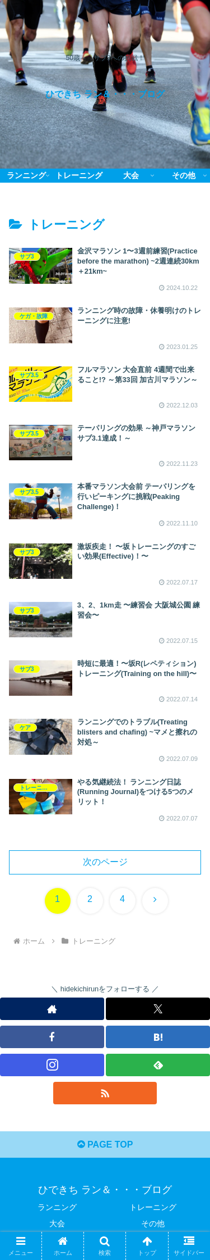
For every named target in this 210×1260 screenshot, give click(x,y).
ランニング (57, 1207)
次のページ (105, 862)
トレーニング (152, 1207)
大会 (57, 1223)
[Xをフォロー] (158, 1009)
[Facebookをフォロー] (52, 1037)
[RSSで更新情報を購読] (105, 1093)
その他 (153, 1223)
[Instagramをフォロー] (52, 1065)
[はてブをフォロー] (158, 1037)
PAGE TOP (105, 1144)
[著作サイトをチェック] (52, 1009)
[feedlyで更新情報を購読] (158, 1065)
